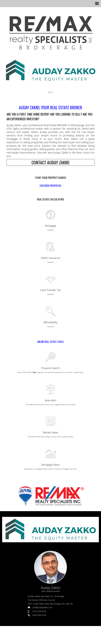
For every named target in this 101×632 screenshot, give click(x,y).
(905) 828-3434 (39, 615)
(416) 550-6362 (39, 611)
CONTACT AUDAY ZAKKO (50, 162)
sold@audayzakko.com (42, 607)
